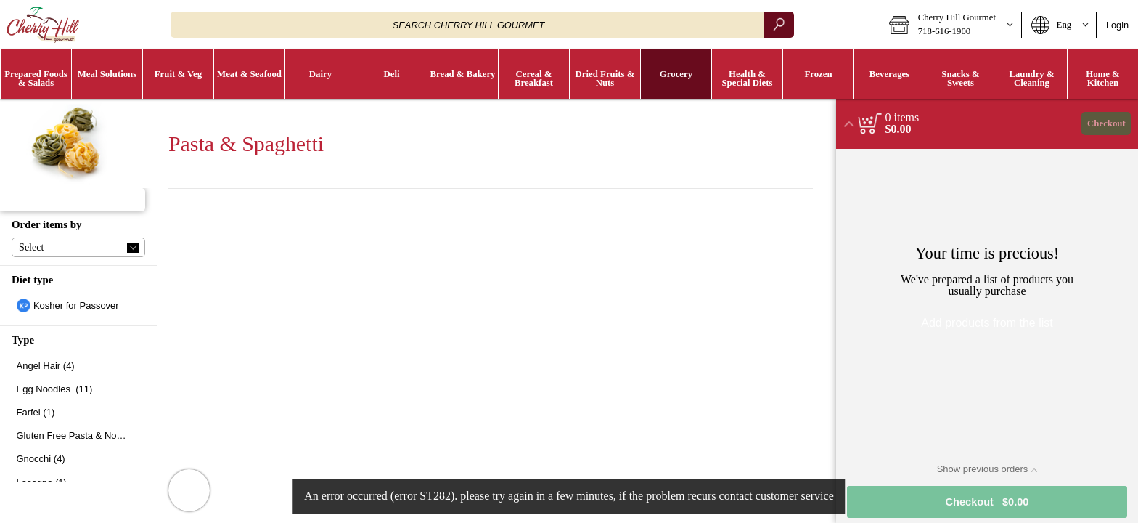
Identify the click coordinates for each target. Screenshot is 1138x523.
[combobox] (482, 24)
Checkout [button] (1106, 123)
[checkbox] (78, 305)
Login (1117, 25)
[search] (779, 24)
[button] (950, 24)
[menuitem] (35, 74)
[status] (902, 117)
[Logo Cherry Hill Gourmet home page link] (43, 25)
